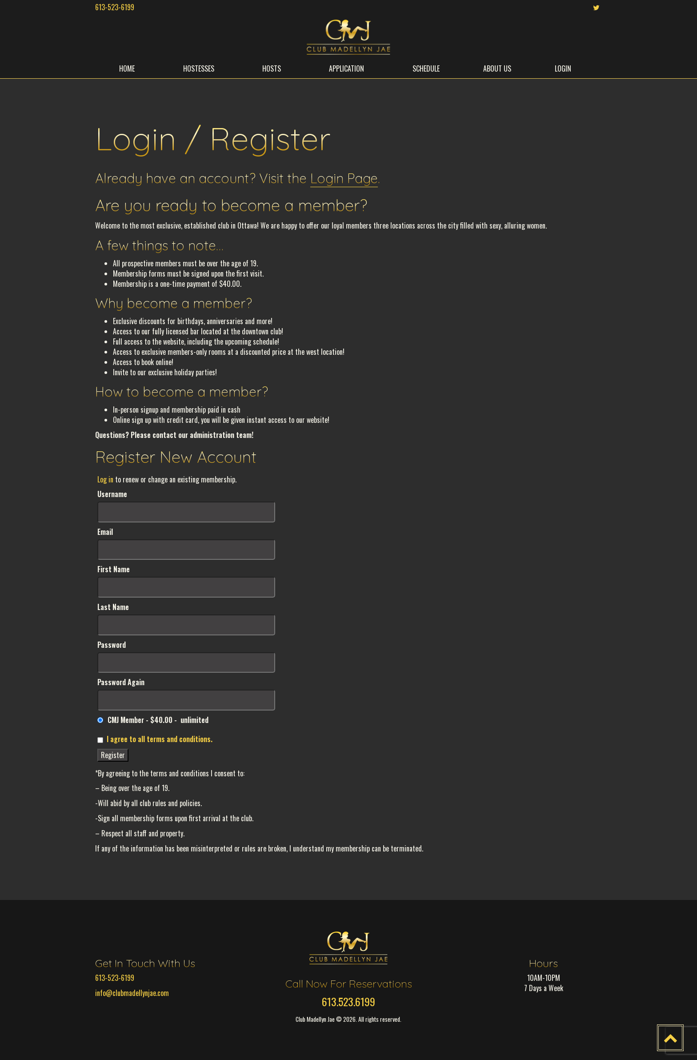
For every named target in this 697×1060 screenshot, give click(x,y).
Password (111, 645)
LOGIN (563, 68)
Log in (105, 479)
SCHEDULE (426, 68)
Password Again (120, 682)
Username (112, 494)
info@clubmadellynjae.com (132, 993)
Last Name (113, 607)
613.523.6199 (348, 1001)
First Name (113, 569)
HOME (127, 68)
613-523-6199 (114, 7)
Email (105, 532)
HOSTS (271, 68)
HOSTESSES (198, 68)
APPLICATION (346, 68)
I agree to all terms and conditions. (159, 739)
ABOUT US (497, 68)
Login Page (344, 178)
